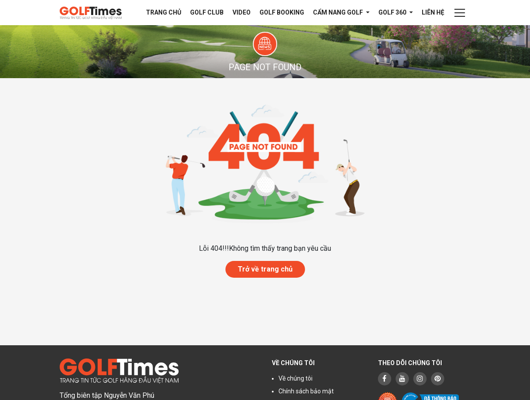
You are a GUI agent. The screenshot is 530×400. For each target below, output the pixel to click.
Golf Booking (281, 12)
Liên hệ (433, 12)
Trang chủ (163, 12)
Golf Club (207, 12)
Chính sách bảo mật (306, 391)
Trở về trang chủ (265, 269)
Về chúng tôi (295, 378)
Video (242, 12)
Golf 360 (393, 12)
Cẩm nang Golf (338, 12)
